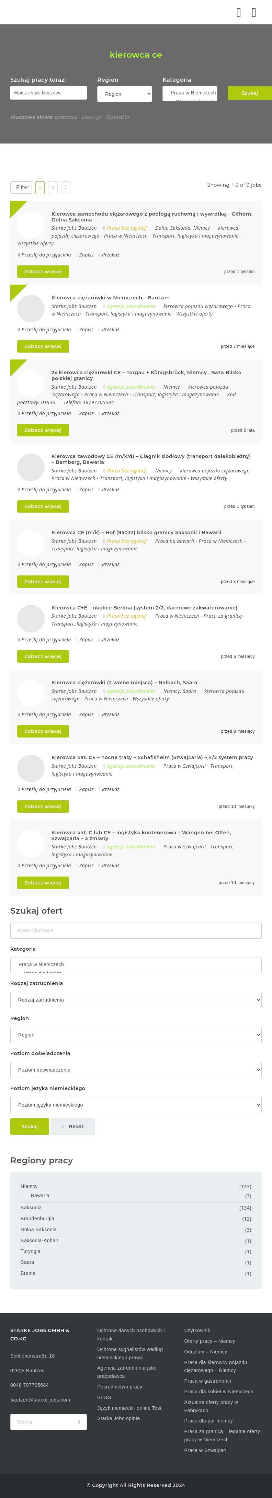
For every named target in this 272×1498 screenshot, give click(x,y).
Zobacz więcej (42, 271)
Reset (72, 1126)
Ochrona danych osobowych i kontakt (131, 1334)
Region (107, 80)
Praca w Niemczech (190, 92)
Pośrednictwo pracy (119, 1387)
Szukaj (250, 93)
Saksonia (31, 1207)
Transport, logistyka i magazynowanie (195, 235)
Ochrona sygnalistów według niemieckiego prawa (130, 1353)
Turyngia (31, 1251)
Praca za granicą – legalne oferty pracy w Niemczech (222, 1435)
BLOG (104, 1397)
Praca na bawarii (174, 541)
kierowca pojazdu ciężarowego (198, 306)
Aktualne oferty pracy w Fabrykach (211, 1406)
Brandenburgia (37, 1218)
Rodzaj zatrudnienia (36, 983)
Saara (27, 1262)
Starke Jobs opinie (118, 1418)
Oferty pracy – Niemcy (209, 1341)
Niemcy (29, 1186)
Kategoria (177, 80)
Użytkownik (197, 1330)
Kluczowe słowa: (32, 117)
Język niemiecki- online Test (129, 1408)
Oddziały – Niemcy (205, 1351)
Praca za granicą (223, 616)
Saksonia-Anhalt (39, 1240)
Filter (21, 187)
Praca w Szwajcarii (184, 766)
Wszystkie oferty (35, 243)
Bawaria (40, 1195)
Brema (28, 1273)
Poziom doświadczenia (40, 1053)
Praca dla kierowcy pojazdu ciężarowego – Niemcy (215, 1366)
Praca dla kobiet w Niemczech (218, 1391)
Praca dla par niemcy (208, 1420)
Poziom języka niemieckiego (48, 1088)
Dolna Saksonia (39, 1229)
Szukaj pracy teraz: (38, 80)
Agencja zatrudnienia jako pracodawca (127, 1372)
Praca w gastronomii (207, 1381)
